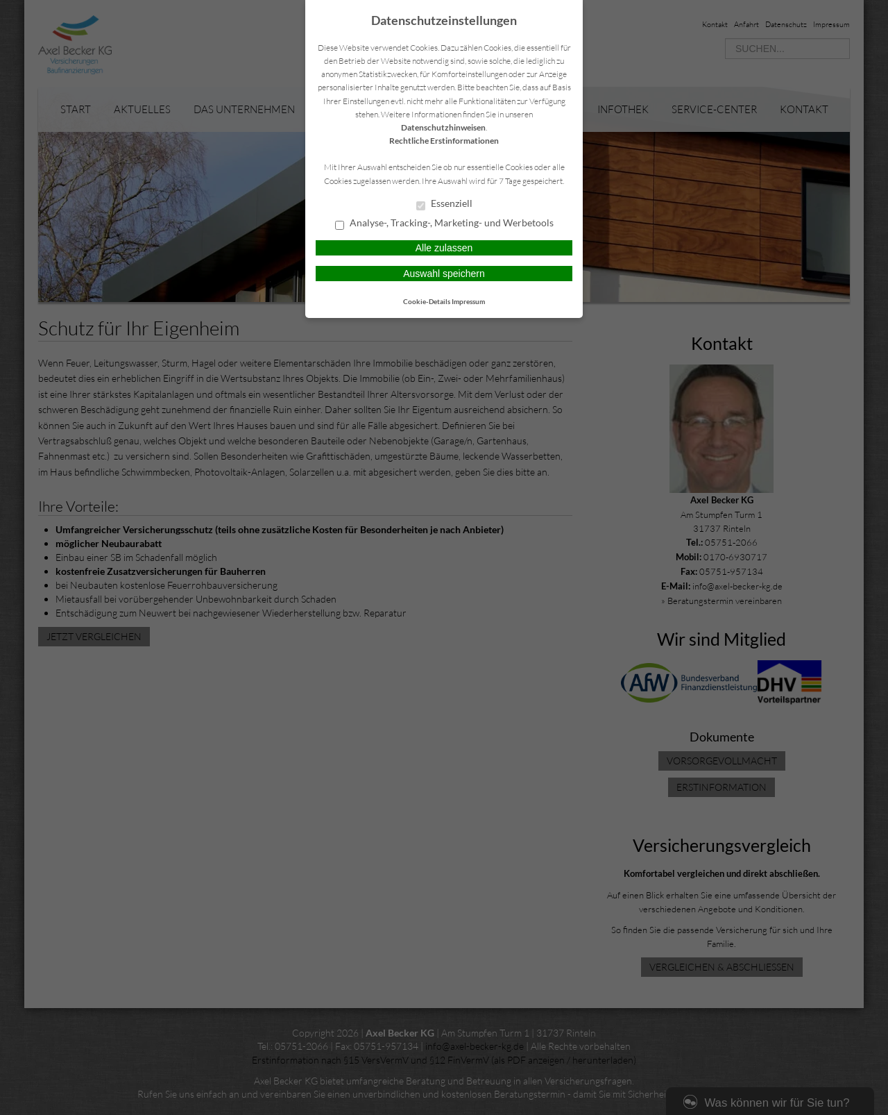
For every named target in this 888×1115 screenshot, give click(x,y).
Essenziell (444, 204)
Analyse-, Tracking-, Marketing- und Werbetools (444, 223)
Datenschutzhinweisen (443, 127)
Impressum (468, 301)
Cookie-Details (426, 301)
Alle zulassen (444, 247)
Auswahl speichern (444, 273)
